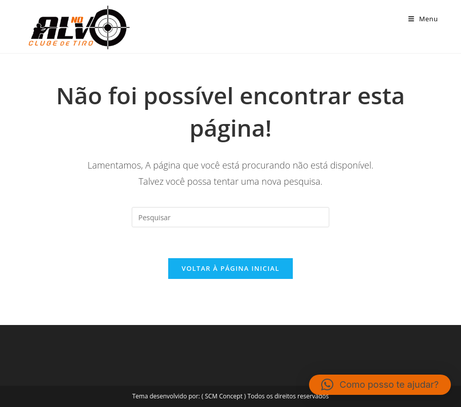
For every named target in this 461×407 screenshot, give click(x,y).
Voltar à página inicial (230, 268)
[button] (380, 385)
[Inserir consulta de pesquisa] (230, 217)
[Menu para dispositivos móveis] (423, 18)
